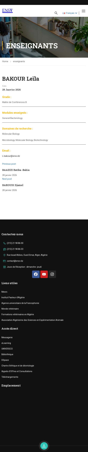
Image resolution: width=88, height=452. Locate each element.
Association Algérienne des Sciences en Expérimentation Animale (32, 320)
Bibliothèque (7, 354)
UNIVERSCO (7, 349)
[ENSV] (44, 414)
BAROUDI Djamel (12, 185)
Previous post (9, 164)
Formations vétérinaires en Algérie (17, 314)
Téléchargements (9, 377)
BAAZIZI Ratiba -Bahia (15, 169)
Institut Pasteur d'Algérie (13, 297)
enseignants (19, 61)
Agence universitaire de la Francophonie (20, 303)
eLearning (6, 343)
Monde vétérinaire (10, 309)
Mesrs (4, 292)
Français (68, 13)
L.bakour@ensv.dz (11, 156)
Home (5, 61)
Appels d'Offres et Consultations (16, 371)
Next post (7, 179)
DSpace (5, 360)
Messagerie (7, 337)
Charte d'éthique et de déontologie (17, 365)
